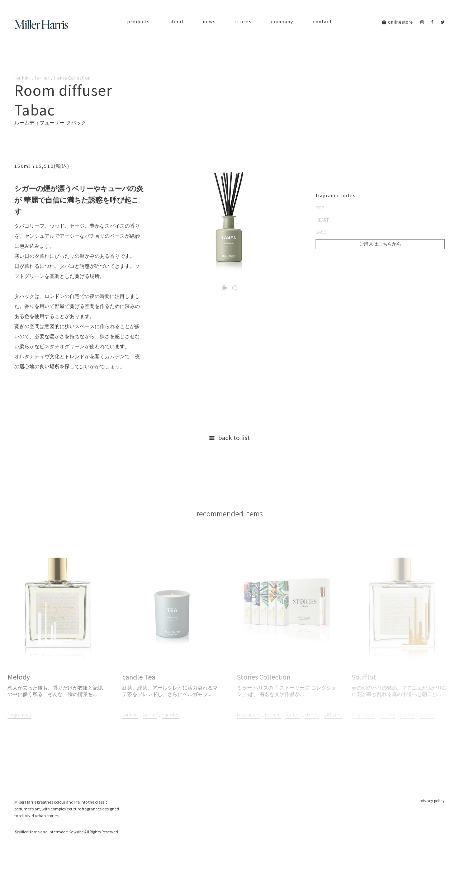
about (176, 21)
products (138, 21)
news (209, 21)
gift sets (333, 730)
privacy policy (432, 815)
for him (22, 77)
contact (322, 21)
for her (42, 77)
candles (170, 730)
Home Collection (72, 77)
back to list (229, 444)
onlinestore (397, 22)
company (282, 21)
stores (243, 21)
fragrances (19, 730)
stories (312, 730)
